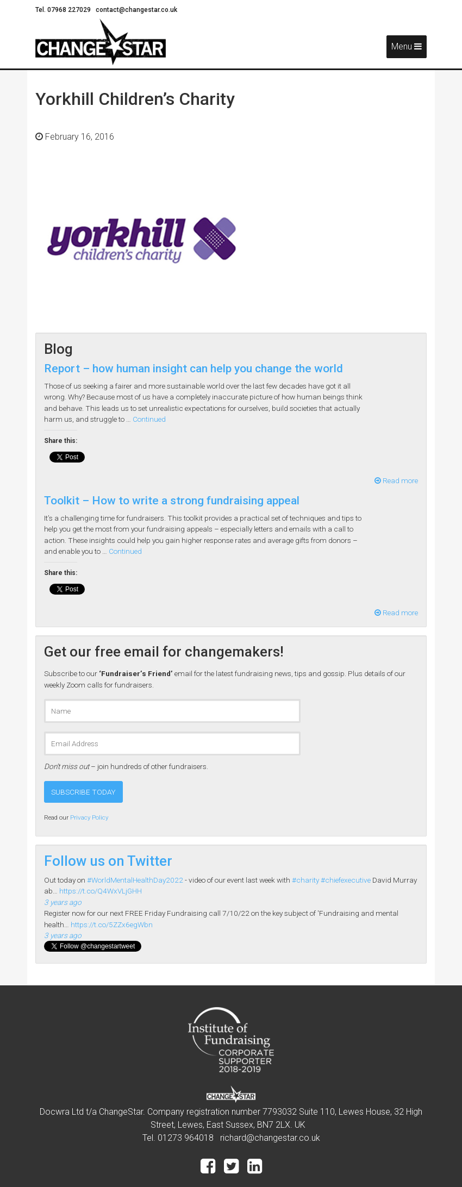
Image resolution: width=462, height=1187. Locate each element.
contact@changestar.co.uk (136, 10)
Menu (406, 46)
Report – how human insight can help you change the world (193, 368)
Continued (149, 419)
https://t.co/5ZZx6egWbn (112, 924)
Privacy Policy (89, 817)
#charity (305, 880)
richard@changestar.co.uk (270, 1138)
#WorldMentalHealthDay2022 (135, 880)
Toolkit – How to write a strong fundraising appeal (171, 500)
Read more (396, 480)
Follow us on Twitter (108, 861)
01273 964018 (186, 1138)
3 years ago (63, 902)
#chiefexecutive (346, 880)
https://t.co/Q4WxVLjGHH (100, 890)
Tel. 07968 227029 (63, 10)
